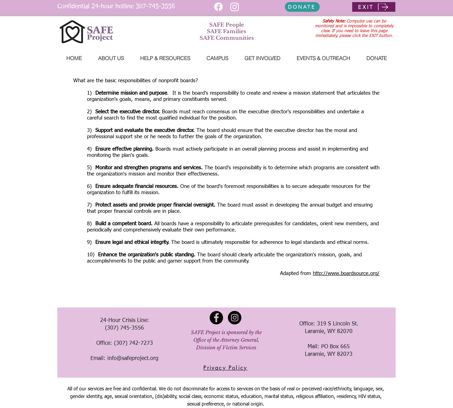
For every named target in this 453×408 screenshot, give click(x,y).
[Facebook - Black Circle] (216, 317)
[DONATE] (302, 7)
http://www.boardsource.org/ (346, 273)
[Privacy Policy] (225, 367)
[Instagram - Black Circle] (234, 317)
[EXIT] (373, 7)
